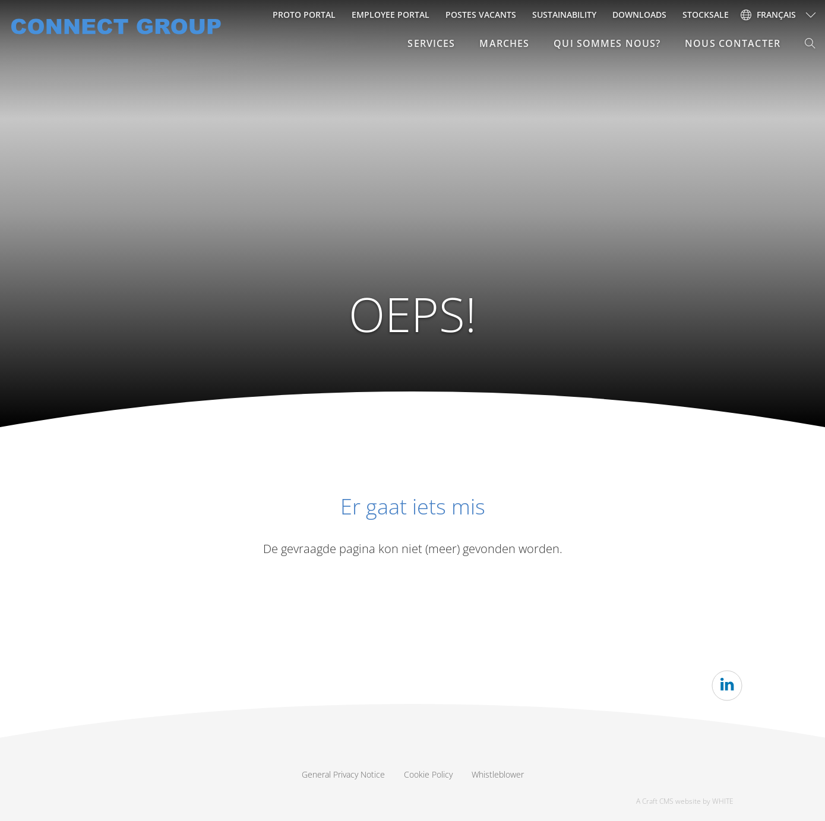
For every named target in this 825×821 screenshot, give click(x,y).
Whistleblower (498, 774)
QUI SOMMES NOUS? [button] (607, 43)
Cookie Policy (428, 774)
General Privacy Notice (343, 774)
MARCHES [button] (504, 43)
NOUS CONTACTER (732, 43)
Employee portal (390, 14)
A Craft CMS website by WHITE (685, 801)
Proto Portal (304, 14)
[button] (810, 43)
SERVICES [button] (431, 43)
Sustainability (564, 14)
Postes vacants (480, 14)
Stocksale (705, 14)
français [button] (768, 14)
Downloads (639, 14)
